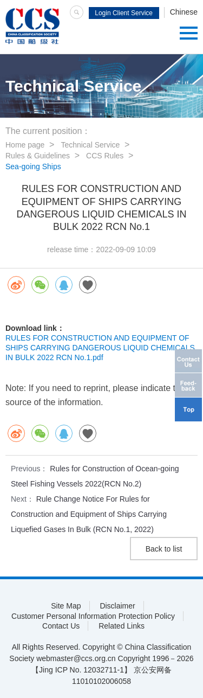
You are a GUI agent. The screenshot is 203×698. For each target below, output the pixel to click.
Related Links (122, 626)
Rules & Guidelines (37, 155)
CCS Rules (104, 155)
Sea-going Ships (33, 166)
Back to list (164, 549)
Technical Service (90, 144)
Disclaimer (117, 605)
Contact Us (61, 626)
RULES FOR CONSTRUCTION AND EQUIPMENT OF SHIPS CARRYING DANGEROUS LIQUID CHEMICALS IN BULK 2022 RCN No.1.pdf (100, 348)
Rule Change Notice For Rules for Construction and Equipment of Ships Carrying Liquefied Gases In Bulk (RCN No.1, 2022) (89, 514)
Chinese (184, 12)
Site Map (66, 605)
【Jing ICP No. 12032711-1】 (81, 669)
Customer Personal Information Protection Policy (93, 616)
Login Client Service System (124, 14)
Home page (24, 144)
